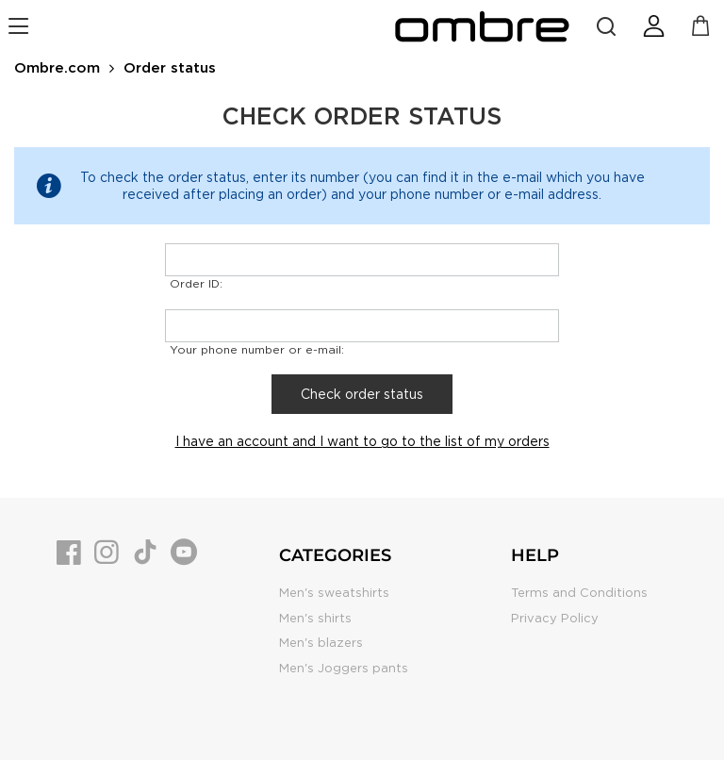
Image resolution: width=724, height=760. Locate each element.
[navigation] (21, 26)
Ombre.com (57, 67)
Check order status (362, 394)
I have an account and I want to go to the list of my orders (362, 441)
